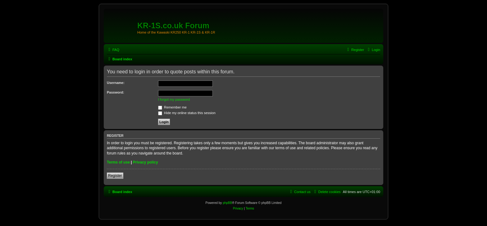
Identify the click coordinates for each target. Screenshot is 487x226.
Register (115, 175)
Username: (116, 83)
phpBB (227, 203)
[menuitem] (113, 49)
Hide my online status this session (187, 113)
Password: (115, 92)
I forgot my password (174, 99)
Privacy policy (145, 162)
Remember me (172, 107)
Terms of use (118, 162)
